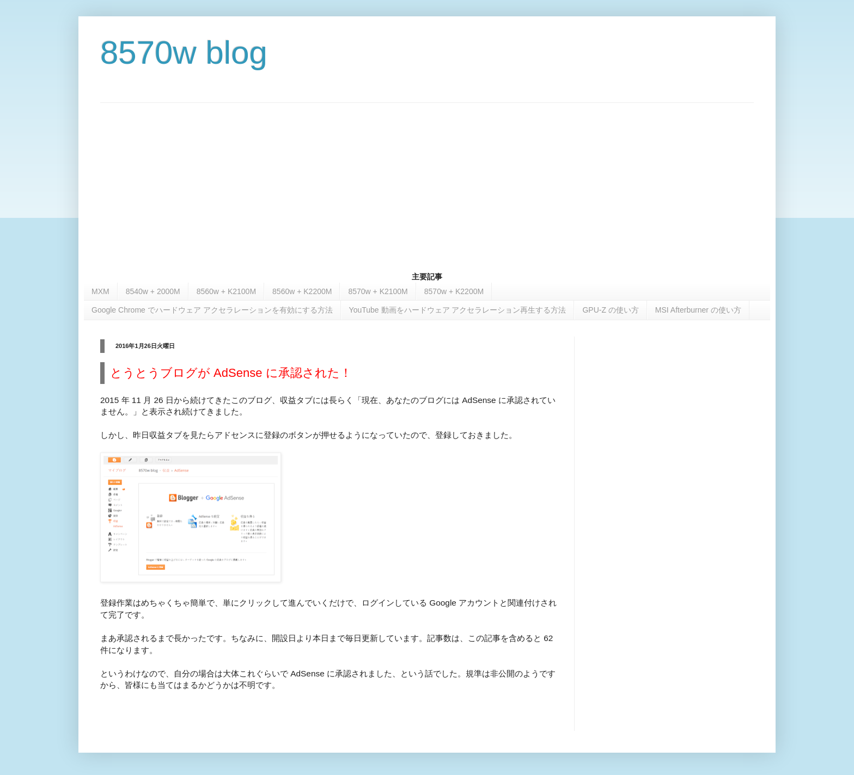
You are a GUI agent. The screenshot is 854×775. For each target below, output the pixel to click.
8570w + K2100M (377, 291)
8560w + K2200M (302, 291)
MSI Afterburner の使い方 (698, 310)
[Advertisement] (427, 179)
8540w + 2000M (153, 291)
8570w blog (183, 52)
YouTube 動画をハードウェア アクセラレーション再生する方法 (457, 310)
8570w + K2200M (454, 291)
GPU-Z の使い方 (610, 310)
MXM (100, 291)
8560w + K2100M (226, 291)
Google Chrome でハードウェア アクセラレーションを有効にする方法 (212, 310)
